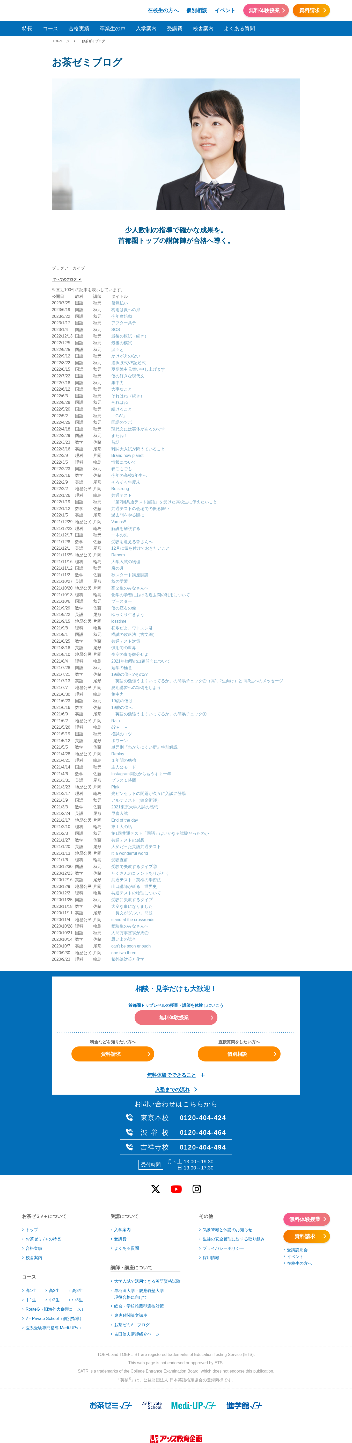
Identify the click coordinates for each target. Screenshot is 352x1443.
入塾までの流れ (172, 1036)
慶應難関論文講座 (130, 1262)
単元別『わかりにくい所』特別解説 (144, 693)
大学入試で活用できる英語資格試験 (147, 1227)
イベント (225, 10)
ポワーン (119, 687)
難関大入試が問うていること (138, 395)
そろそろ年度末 (125, 428)
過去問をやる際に (127, 462)
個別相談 (196, 10)
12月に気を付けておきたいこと (140, 495)
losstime (119, 567)
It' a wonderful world (129, 800)
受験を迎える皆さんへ (132, 488)
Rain (115, 667)
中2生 (54, 1246)
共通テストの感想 (127, 786)
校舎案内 (203, 28)
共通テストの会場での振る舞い (140, 455)
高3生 (77, 1237)
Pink (115, 733)
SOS (115, 276)
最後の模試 (121, 289)
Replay (117, 700)
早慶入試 (119, 760)
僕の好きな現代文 (127, 322)
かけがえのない (125, 302)
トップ (32, 1176)
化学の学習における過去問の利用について (150, 541)
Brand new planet (127, 402)
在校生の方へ (163, 10)
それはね (119, 349)
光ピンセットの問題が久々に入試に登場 (148, 740)
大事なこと (121, 335)
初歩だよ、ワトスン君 (132, 574)
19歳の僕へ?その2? (129, 621)
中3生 (77, 1246)
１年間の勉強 (123, 707)
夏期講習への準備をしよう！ (138, 634)
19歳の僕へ (122, 654)
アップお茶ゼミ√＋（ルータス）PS (95, 9)
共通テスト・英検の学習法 (136, 826)
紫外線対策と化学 (127, 905)
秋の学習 (119, 528)
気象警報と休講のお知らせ (227, 1176)
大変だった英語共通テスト (136, 793)
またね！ (119, 382)
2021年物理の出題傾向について (140, 607)
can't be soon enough (131, 892)
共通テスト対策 (125, 587)
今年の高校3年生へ (129, 422)
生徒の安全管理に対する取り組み (234, 1185)
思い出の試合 (123, 886)
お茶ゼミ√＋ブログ (132, 1271)
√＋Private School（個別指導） (55, 1265)
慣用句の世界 (123, 594)
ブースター (121, 547)
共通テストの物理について (136, 839)
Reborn (118, 501)
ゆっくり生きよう (127, 561)
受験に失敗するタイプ (132, 846)
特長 (27, 28)
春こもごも (121, 415)
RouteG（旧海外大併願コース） (55, 1255)
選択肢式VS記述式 (128, 309)
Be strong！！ (124, 435)
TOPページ (61, 41)
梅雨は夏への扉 (125, 256)
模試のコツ (121, 680)
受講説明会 (297, 1196)
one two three (123, 899)
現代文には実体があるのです (138, 375)
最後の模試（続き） (130, 283)
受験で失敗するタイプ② (134, 813)
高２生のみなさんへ (130, 534)
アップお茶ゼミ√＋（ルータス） (39, 9)
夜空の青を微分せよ (130, 601)
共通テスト (121, 442)
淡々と (117, 296)
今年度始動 (121, 263)
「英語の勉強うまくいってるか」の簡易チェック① (159, 660)
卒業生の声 (113, 28)
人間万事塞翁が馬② (130, 879)
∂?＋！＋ (119, 674)
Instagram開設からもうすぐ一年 (141, 720)
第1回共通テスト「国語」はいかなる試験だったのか (160, 780)
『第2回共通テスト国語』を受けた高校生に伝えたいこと (164, 448)
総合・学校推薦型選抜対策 (139, 1252)
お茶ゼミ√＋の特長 (43, 1185)
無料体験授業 (264, 10)
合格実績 (79, 28)
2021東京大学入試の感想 (134, 753)
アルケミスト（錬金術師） (136, 746)
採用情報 (211, 1204)
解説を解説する (125, 475)
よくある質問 (239, 28)
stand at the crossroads (132, 866)
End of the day (124, 766)
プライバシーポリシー (223, 1195)
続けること (121, 355)
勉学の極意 (121, 614)
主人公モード (123, 713)
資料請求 (309, 10)
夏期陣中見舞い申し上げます (138, 316)
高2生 (54, 1237)
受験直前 (119, 806)
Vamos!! (118, 468)
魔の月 (117, 514)
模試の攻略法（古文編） (134, 581)
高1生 (31, 1237)
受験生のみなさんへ (130, 872)
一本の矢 (119, 481)
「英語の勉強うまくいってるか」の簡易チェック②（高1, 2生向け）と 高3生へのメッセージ (197, 627)
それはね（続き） (127, 342)
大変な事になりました (132, 853)
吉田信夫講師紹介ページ (137, 1280)
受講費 (174, 28)
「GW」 (119, 362)
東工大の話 (121, 773)
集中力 (117, 329)
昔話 (115, 388)
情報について (123, 408)
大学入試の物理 (125, 508)
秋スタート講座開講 (130, 521)
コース (50, 28)
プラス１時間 (123, 726)
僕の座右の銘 (123, 554)
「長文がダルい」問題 (132, 859)
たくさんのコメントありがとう (140, 819)
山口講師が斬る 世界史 (134, 833)
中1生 (31, 1246)
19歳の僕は (122, 647)
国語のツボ (121, 369)
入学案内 (146, 28)
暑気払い (119, 249)
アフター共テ (123, 269)
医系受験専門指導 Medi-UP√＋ (54, 1274)
